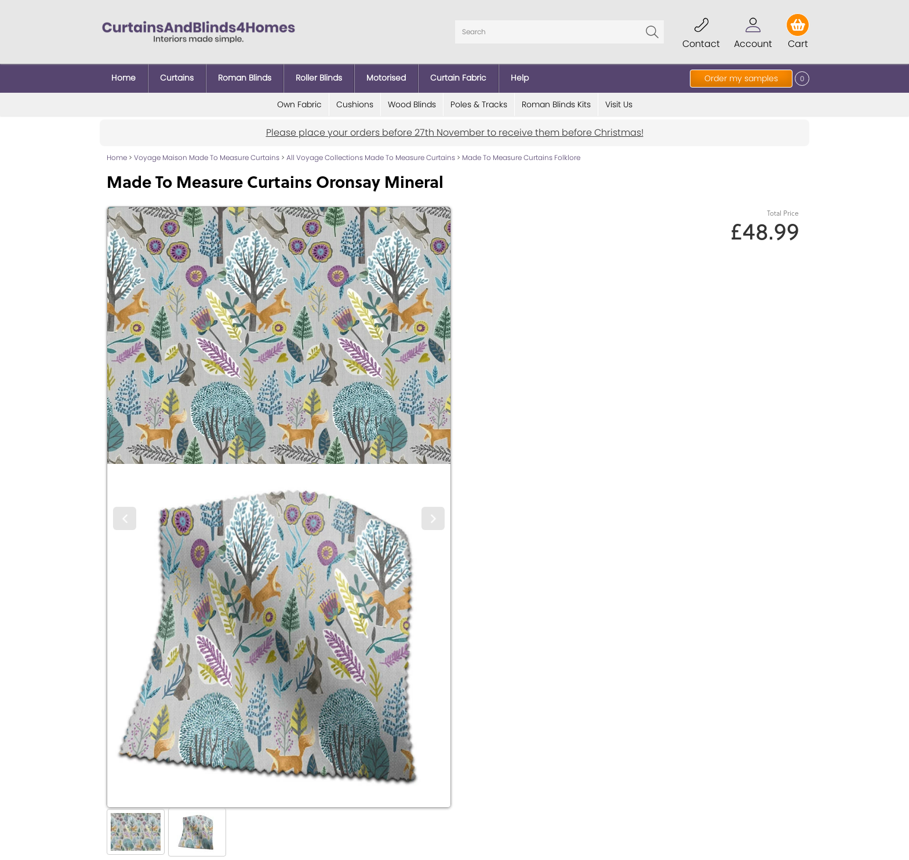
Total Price (783, 213)
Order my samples (741, 78)
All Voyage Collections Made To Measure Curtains (370, 157)
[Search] (559, 31)
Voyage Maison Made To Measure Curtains (206, 157)
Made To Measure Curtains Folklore (521, 157)
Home (117, 157)
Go (652, 31)
